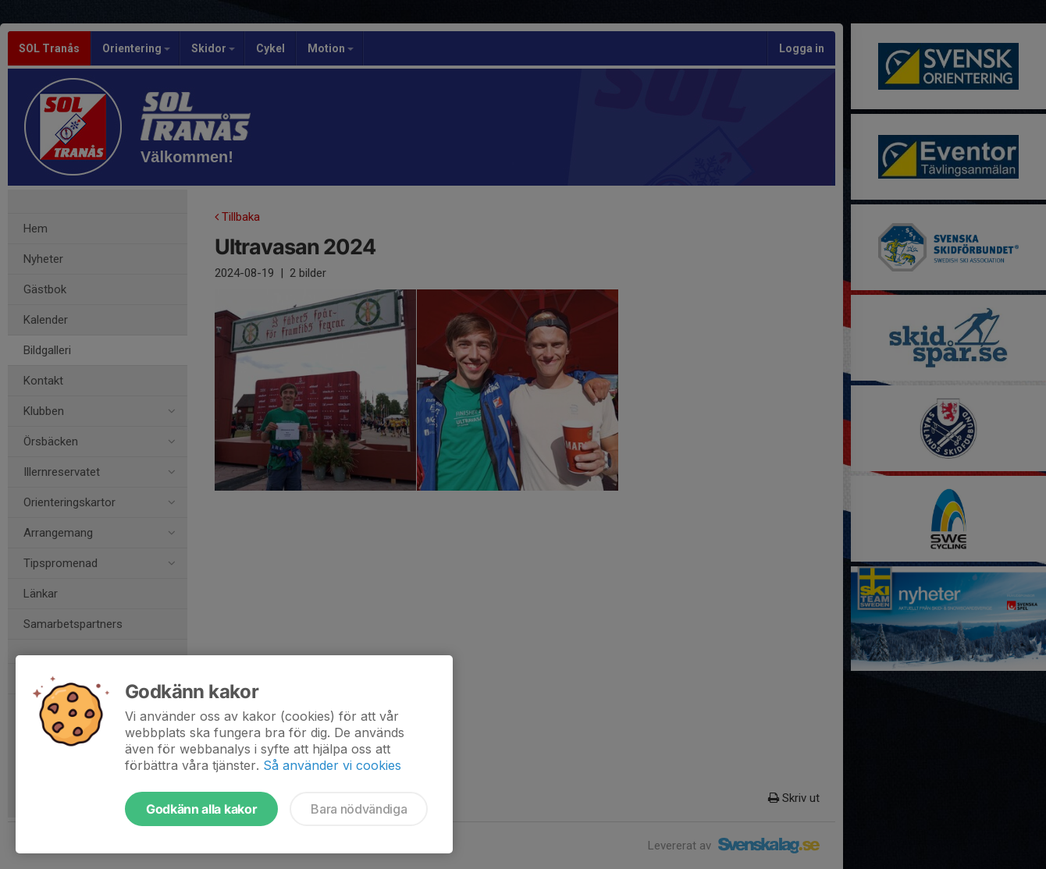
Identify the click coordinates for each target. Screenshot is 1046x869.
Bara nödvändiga (359, 809)
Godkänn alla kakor (201, 809)
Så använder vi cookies (332, 765)
